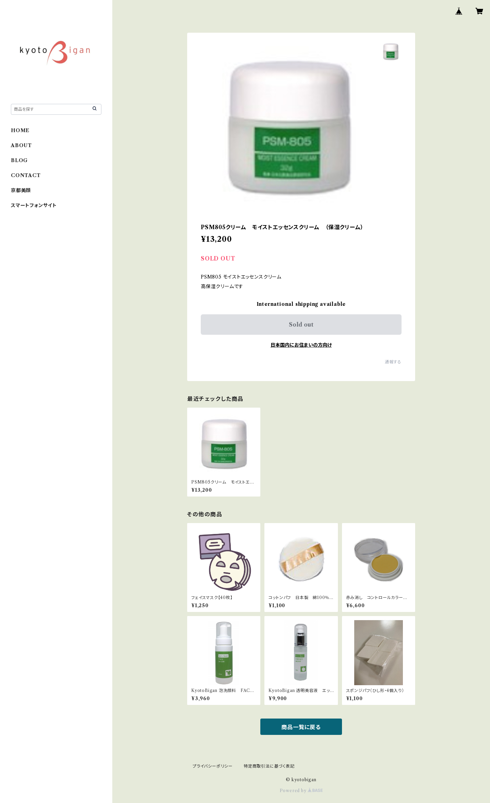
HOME (20, 130)
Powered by (301, 790)
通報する (393, 361)
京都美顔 (21, 190)
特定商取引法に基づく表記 (269, 766)
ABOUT (21, 145)
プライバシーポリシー (213, 766)
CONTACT (26, 175)
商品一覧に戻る (301, 727)
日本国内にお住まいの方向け (301, 345)
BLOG (19, 160)
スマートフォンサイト (34, 205)
